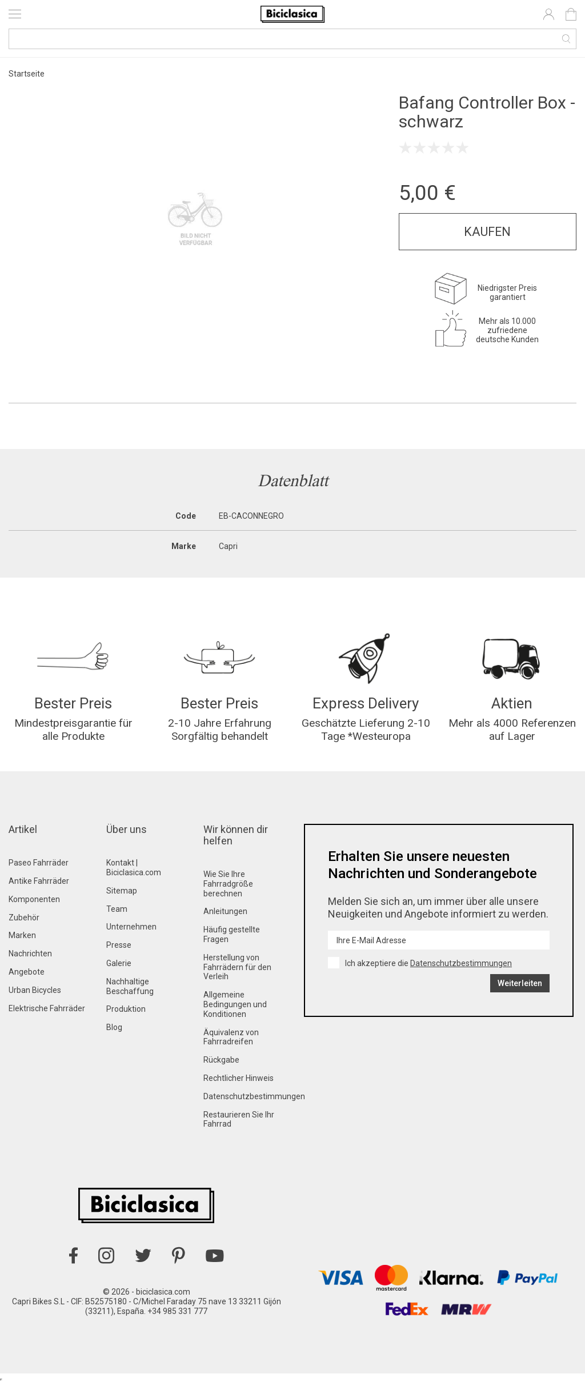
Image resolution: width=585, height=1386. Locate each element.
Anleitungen (225, 914)
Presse (118, 948)
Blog (114, 1030)
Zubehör (24, 920)
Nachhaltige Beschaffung (130, 989)
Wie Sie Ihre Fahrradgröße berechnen (228, 887)
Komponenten (34, 902)
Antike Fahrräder (39, 884)
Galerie (118, 966)
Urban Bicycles (35, 993)
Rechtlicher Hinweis (238, 1081)
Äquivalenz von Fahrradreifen (231, 1040)
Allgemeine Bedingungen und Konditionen (235, 1008)
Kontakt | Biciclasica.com (133, 871)
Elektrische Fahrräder (47, 1011)
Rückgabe (221, 1063)
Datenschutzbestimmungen (254, 1099)
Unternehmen (131, 930)
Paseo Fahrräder (39, 866)
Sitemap (121, 894)
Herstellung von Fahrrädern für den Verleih (237, 970)
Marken (22, 938)
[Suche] (292, 39)
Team (116, 911)
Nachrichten (30, 957)
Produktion (126, 1012)
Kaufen (487, 232)
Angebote (27, 975)
